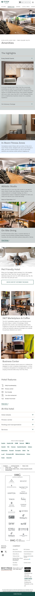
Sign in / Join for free (24, 2)
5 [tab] (19, 32)
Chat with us (16, 553)
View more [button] (4, 403)
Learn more (28, 578)
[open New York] (25, 465)
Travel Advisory (27, 553)
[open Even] (16, 467)
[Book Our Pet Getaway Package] (17, 282)
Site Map (15, 562)
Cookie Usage (27, 562)
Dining (18, 6)
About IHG (15, 549)
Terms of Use (16, 556)
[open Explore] (5, 465)
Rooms (3, 6)
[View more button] (4, 404)
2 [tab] (16, 33)
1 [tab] (15, 33)
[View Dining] (5, 240)
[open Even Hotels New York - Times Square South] (19, 468)
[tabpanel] (17, 79)
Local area (26, 6)
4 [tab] (18, 32)
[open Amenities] (8, 470)
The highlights (8, 53)
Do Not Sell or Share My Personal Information (18, 559)
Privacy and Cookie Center (28, 556)
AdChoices (27, 559)
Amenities (11, 6)
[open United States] (15, 465)
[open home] (1, 468)
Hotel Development (28, 551)
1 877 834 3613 (17, 569)
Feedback (15, 564)
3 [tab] (17, 33)
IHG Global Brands (17, 551)
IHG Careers (27, 549)
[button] (33, 2)
